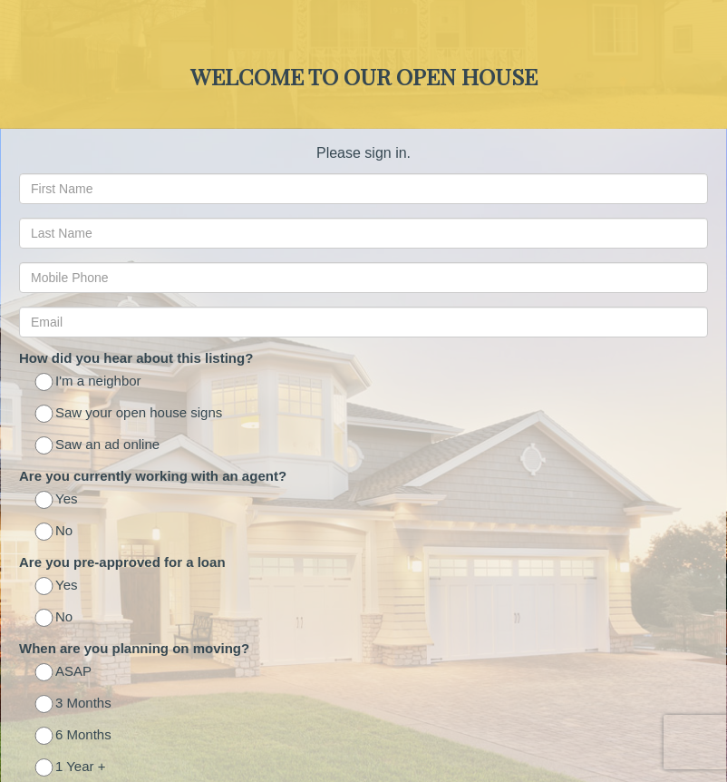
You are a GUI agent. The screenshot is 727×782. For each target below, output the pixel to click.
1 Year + (71, 768)
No (55, 532)
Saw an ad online (98, 446)
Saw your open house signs (129, 414)
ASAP (64, 672)
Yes (57, 500)
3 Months (74, 704)
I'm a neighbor (89, 382)
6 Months (74, 736)
